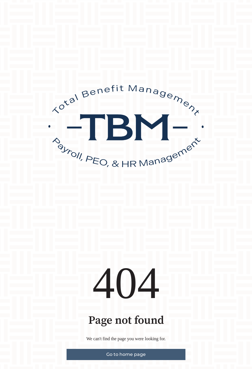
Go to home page (126, 354)
